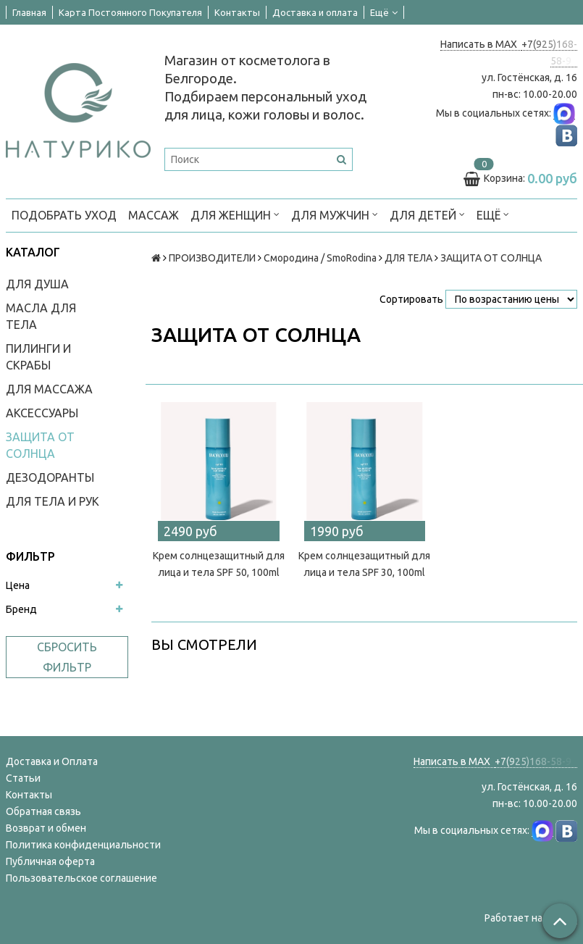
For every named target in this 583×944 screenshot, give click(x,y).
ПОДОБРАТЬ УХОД (64, 215)
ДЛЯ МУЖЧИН (334, 214)
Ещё (384, 12)
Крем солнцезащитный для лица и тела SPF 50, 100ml (219, 564)
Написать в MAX (480, 44)
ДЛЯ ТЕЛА (408, 258)
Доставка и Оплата (52, 761)
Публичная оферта (50, 861)
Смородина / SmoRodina (320, 258)
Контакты (237, 12)
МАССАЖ (153, 215)
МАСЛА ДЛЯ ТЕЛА (41, 316)
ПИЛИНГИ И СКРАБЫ (38, 357)
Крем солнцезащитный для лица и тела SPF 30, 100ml (364, 564)
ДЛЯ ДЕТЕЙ (427, 214)
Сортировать (411, 299)
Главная (29, 12)
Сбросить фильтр (67, 657)
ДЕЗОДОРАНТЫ (50, 477)
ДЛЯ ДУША (37, 284)
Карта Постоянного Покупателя (130, 12)
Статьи (23, 778)
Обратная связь (43, 811)
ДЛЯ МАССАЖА (49, 389)
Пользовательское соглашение (81, 878)
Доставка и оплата (315, 12)
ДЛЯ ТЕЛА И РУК (52, 501)
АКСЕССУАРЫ (42, 412)
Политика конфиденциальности (83, 845)
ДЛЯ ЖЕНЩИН (235, 214)
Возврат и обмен (46, 828)
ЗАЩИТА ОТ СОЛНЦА (40, 445)
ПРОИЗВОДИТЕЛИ (212, 258)
